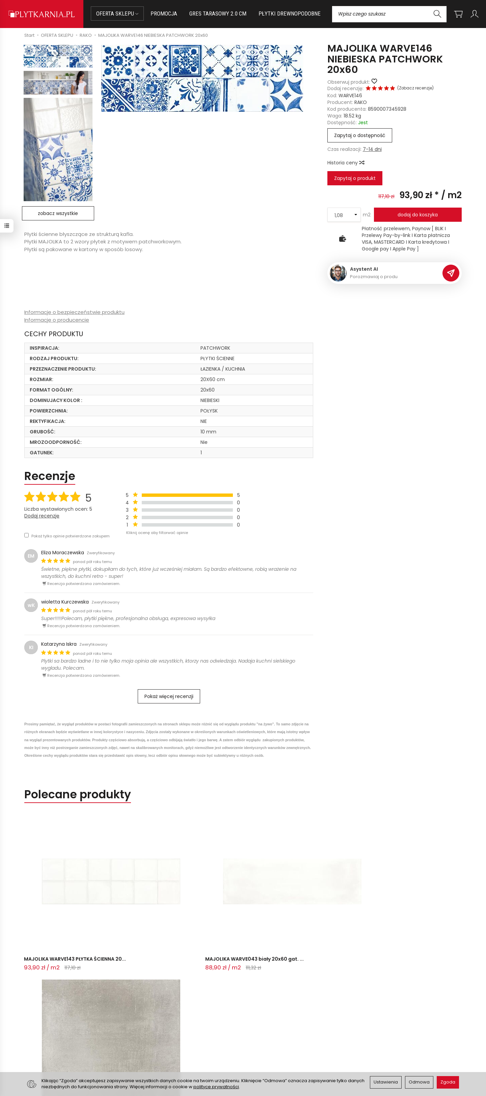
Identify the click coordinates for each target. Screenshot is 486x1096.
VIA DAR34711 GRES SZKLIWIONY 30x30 (240, 905)
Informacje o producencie (56, 319)
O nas (254, 1022)
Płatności (147, 1030)
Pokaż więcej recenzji (168, 696)
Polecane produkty (77, 794)
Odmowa (419, 1082)
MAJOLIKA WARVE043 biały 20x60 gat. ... (146, 905)
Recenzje (49, 476)
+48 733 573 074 (48, 1046)
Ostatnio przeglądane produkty (112, 934)
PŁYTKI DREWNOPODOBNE (290, 13)
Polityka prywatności (271, 1039)
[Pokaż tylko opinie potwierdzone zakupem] (26, 535)
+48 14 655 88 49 (48, 1038)
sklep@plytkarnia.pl (51, 1029)
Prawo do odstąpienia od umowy (174, 1039)
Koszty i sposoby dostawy (166, 1047)
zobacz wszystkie (58, 213)
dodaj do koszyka (418, 214)
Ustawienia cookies (158, 1055)
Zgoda (447, 1082)
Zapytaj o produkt (355, 178)
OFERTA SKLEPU (117, 13)
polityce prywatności (216, 1087)
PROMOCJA (164, 13)
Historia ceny (345, 162)
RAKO (360, 102)
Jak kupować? (152, 1022)
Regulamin (259, 1030)
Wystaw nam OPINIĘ (270, 1047)
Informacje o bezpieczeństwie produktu (74, 312)
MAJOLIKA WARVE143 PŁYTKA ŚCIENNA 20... (58, 905)
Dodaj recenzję (41, 515)
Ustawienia (386, 1082)
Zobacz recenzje (415, 88)
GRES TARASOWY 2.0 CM (217, 13)
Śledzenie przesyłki (47, 1053)
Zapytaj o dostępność (359, 135)
